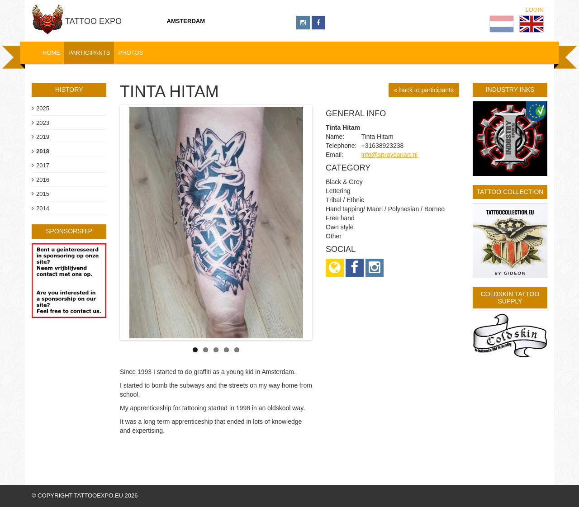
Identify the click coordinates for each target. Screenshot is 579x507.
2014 (42, 208)
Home (51, 52)
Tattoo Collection (510, 191)
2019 (42, 136)
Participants (89, 52)
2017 (42, 165)
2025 (42, 108)
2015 (42, 193)
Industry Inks (510, 89)
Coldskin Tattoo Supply (510, 297)
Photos (130, 52)
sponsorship (69, 231)
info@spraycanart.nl (389, 154)
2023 (42, 122)
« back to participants (424, 90)
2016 (42, 179)
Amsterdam (186, 21)
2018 (42, 151)
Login (535, 9)
